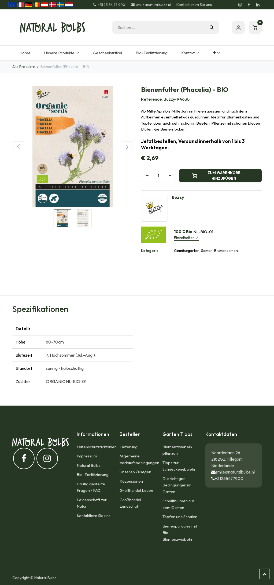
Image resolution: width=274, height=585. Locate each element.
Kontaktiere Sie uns (93, 515)
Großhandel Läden (136, 490)
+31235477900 (229, 478)
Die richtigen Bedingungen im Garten (176, 485)
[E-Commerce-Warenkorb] (255, 27)
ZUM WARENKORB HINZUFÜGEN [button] (216, 175)
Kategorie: (150, 250)
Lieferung (129, 446)
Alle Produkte (23, 66)
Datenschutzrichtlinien (97, 446)
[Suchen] (211, 27)
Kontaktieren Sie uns (194, 4)
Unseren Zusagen (135, 471)
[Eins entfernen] (147, 175)
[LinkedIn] (258, 5)
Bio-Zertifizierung (93, 474)
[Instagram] (240, 5)
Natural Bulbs (89, 465)
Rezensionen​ (131, 481)
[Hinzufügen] (170, 175)
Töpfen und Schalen (179, 516)
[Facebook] (249, 5)
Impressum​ (87, 455)
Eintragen (238, 27)
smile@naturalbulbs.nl (235, 472)
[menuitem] (24, 53)
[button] (18, 146)
